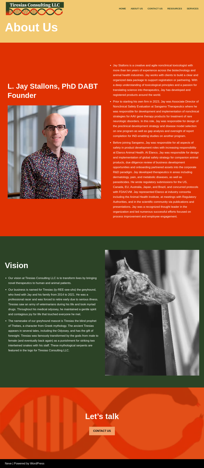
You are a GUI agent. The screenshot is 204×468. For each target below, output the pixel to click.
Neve (8, 463)
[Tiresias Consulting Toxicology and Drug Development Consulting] (35, 8)
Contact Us (155, 8)
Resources (174, 8)
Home (122, 8)
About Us (137, 8)
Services (193, 8)
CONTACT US (102, 430)
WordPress (37, 463)
